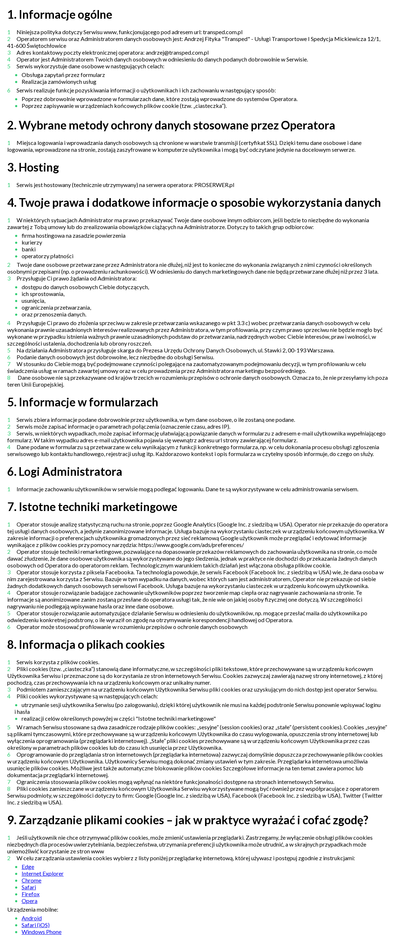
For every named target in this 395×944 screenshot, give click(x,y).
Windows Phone (42, 931)
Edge (28, 866)
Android (32, 918)
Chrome (31, 880)
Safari (29, 887)
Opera (29, 900)
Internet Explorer (43, 873)
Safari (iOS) (36, 924)
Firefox (31, 893)
